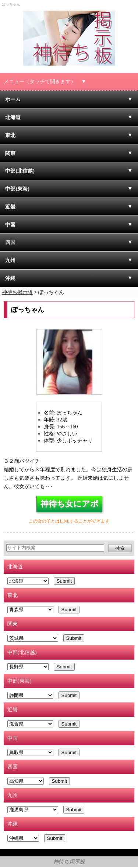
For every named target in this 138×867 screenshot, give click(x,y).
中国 (10, 225)
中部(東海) (17, 189)
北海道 (13, 117)
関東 (10, 153)
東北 (10, 135)
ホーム (13, 99)
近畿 (10, 207)
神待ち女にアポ (69, 503)
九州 (10, 260)
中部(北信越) (20, 171)
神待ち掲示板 (69, 861)
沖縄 (10, 278)
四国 (10, 242)
